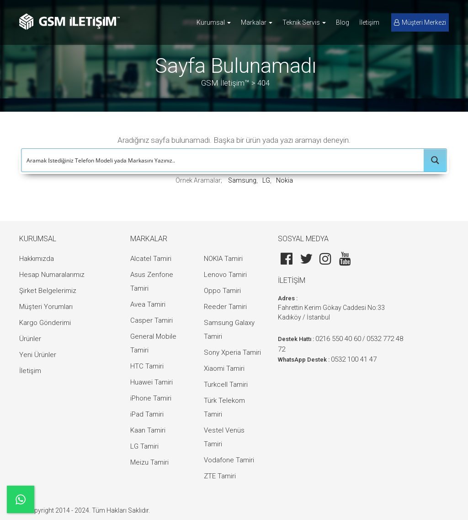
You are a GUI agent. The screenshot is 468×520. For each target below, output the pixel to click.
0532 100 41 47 (354, 359)
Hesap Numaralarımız (52, 275)
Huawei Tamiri (151, 382)
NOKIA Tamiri (223, 259)
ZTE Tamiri (220, 476)
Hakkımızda (36, 259)
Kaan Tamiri (147, 430)
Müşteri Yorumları (46, 307)
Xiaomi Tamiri (224, 368)
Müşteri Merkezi (420, 22)
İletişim (369, 22)
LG (266, 180)
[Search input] (223, 160)
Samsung (242, 180)
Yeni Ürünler (37, 355)
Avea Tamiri (147, 304)
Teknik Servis (304, 22)
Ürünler (30, 339)
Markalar (256, 22)
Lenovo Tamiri (225, 275)
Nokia (284, 180)
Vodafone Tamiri (229, 460)
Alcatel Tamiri (150, 259)
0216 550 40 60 (338, 339)
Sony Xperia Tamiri (232, 352)
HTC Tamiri (147, 366)
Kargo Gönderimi (45, 323)
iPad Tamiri (147, 414)
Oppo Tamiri (222, 291)
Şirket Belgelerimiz (47, 291)
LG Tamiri (144, 446)
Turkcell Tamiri (226, 384)
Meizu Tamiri (149, 462)
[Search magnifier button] (435, 160)
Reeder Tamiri (225, 307)
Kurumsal (214, 22)
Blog (342, 22)
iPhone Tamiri (150, 398)
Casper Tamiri (151, 320)
